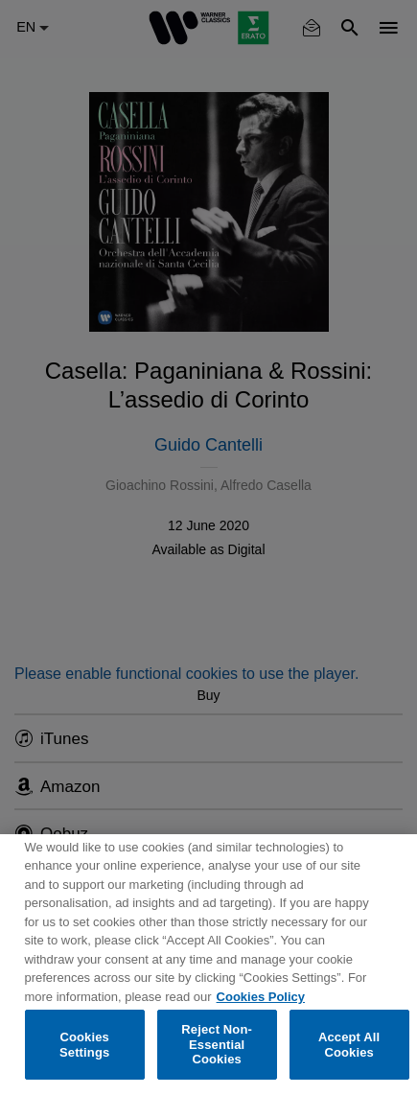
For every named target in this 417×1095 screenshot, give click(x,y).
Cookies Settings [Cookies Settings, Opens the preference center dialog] (84, 1045)
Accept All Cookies (349, 1045)
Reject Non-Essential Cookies (216, 1044)
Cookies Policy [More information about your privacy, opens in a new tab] (261, 997)
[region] (208, 964)
